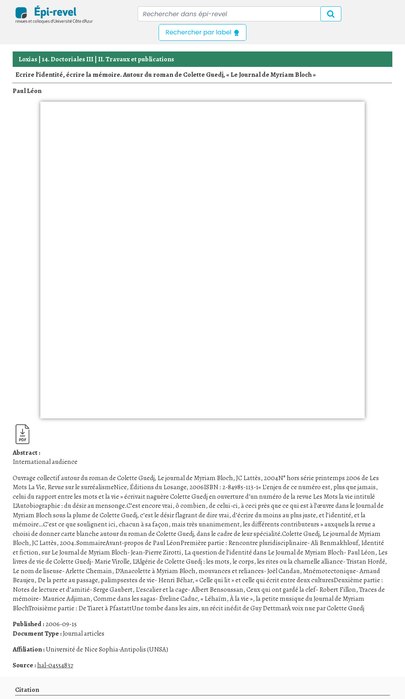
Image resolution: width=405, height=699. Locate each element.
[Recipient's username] (239, 13)
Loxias (28, 59)
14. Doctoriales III (67, 59)
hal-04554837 (55, 665)
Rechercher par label (202, 32)
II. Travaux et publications (136, 59)
